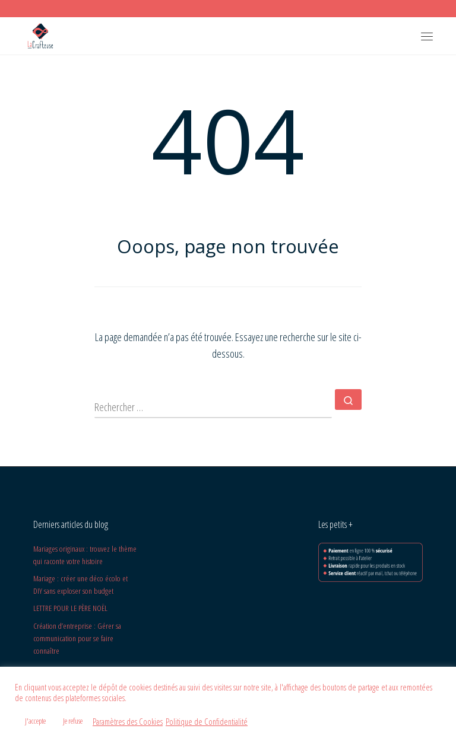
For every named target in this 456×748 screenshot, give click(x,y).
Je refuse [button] (73, 720)
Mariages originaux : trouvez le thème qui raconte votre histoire (85, 554)
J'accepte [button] (35, 720)
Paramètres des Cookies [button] (128, 721)
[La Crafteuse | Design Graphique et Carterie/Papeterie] (40, 35)
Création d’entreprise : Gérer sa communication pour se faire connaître (77, 638)
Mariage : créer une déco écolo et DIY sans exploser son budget (80, 584)
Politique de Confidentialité (207, 721)
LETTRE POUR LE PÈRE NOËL (70, 608)
